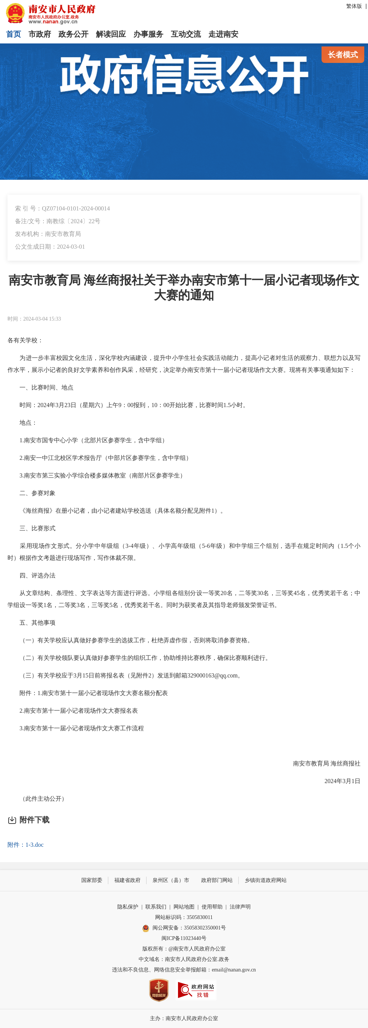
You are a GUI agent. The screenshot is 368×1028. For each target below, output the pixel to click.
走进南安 (223, 34)
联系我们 (155, 907)
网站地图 (184, 907)
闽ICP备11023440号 (184, 938)
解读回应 (111, 34)
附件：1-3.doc (25, 844)
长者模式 (343, 55)
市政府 (39, 34)
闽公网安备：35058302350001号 (184, 928)
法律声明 (240, 907)
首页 (13, 34)
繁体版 (354, 6)
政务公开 (73, 34)
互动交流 (186, 34)
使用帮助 (212, 907)
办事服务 (148, 34)
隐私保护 (127, 907)
